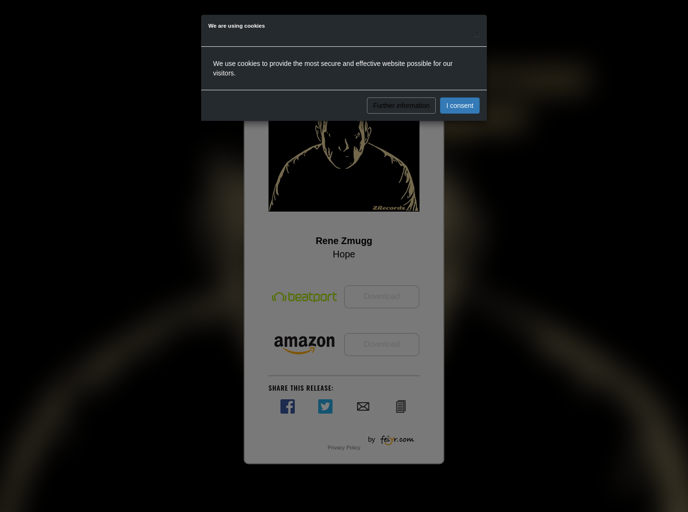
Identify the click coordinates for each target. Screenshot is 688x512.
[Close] (477, 34)
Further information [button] (401, 105)
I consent (459, 105)
